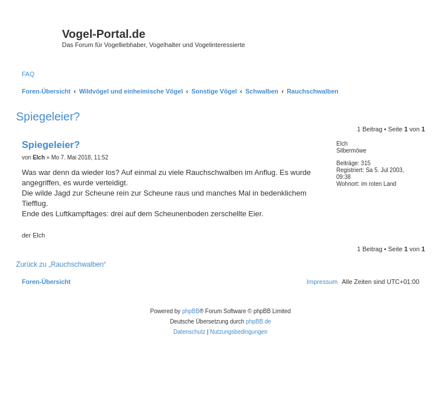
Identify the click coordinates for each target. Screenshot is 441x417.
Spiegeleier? (48, 116)
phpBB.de (258, 321)
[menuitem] (28, 74)
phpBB (190, 311)
